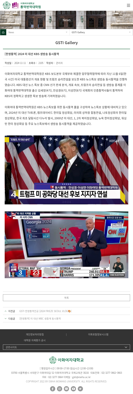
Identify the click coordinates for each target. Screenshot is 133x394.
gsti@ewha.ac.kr (81, 377)
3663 (119, 372)
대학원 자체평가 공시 (35, 340)
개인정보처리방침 (35, 334)
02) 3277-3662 (108, 372)
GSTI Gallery (78, 32)
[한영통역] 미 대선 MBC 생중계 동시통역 (40, 318)
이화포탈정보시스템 (98, 334)
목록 (66, 297)
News (11, 32)
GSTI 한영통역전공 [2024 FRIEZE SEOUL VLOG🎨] (45, 311)
